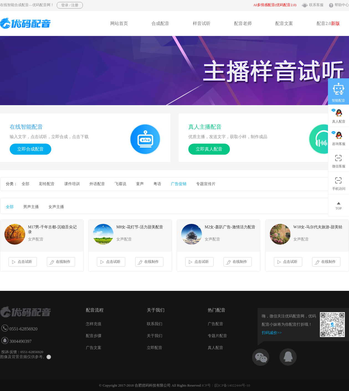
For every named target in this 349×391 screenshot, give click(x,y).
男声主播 (31, 207)
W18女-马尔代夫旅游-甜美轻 (317, 227)
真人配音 (215, 348)
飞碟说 (120, 184)
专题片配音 (217, 336)
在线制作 (59, 262)
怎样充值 (93, 324)
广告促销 (178, 184)
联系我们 (154, 324)
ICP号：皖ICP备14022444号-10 (226, 385)
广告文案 (93, 348)
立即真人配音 (209, 149)
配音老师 (243, 23)
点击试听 (21, 262)
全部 (25, 184)
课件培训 (72, 184)
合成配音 (160, 23)
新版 (335, 23)
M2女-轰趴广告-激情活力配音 (230, 227)
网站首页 (119, 23)
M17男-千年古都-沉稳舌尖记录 (52, 229)
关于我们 (154, 336)
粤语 (157, 184)
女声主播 (56, 207)
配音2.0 (328, 23)
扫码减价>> (272, 333)
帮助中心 (342, 5)
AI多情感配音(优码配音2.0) (274, 5)
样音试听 (202, 23)
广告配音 (215, 324)
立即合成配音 (30, 149)
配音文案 (284, 23)
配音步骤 (93, 336)
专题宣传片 (205, 184)
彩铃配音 (47, 184)
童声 (140, 184)
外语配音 (97, 184)
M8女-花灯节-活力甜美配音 (139, 227)
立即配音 (154, 348)
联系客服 (316, 5)
